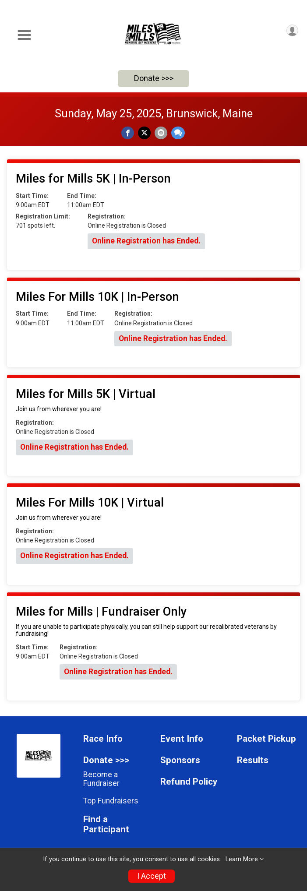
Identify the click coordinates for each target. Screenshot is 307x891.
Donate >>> (153, 78)
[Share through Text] (178, 133)
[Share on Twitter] (144, 133)
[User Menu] (292, 30)
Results (252, 760)
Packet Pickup (266, 739)
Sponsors (180, 760)
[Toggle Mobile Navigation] (24, 35)
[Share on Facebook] (127, 133)
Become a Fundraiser (101, 779)
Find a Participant (106, 824)
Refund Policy (188, 782)
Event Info (181, 739)
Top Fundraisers (110, 800)
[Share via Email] (161, 133)
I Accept (151, 876)
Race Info (103, 739)
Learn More (242, 859)
